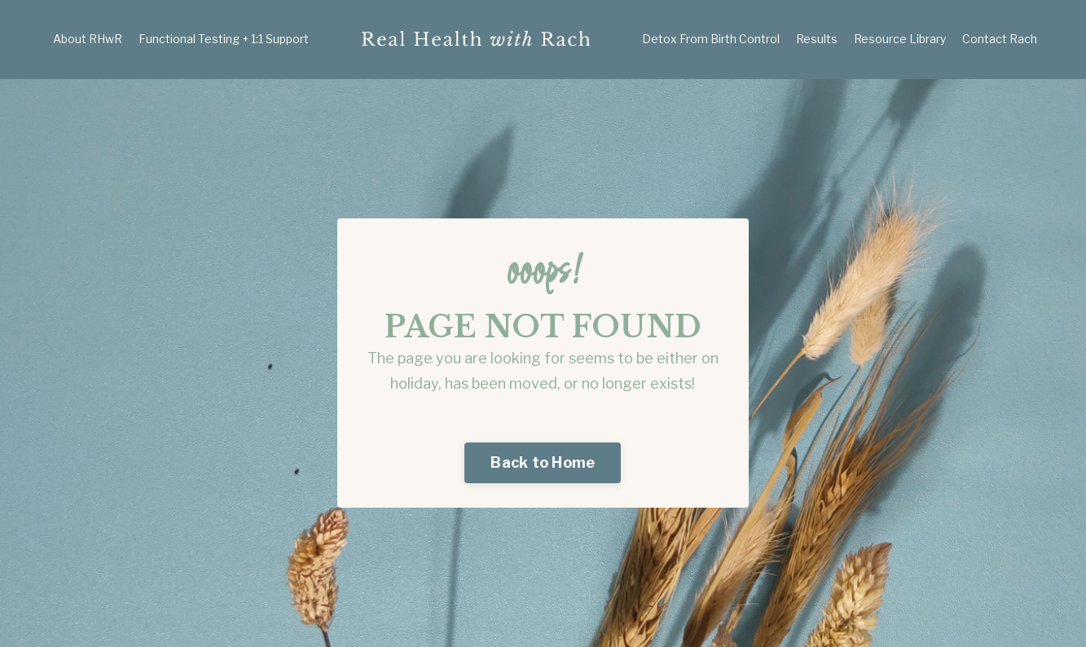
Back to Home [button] (542, 462)
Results (817, 39)
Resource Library (900, 39)
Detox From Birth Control (711, 39)
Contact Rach (999, 39)
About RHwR (87, 39)
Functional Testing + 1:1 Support (223, 39)
